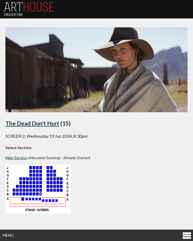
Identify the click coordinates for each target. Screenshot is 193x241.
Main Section (16, 157)
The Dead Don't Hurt (32, 123)
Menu (97, 235)
